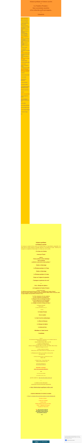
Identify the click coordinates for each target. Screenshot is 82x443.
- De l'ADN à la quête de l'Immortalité (24, 43)
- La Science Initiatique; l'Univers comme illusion (24, 34)
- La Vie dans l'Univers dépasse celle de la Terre (25, 27)
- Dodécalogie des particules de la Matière (25, 55)
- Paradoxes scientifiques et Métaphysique (24, 31)
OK (68, 441)
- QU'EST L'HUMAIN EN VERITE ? (24, 37)
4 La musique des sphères (24, 84)
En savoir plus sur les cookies (74, 441)
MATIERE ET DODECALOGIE (25, 52)
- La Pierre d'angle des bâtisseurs (25, 109)
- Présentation (23, 72)
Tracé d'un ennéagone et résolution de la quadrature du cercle (25, 100)
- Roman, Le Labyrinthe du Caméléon (24, 66)
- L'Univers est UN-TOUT (24, 25)
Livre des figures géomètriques (25, 105)
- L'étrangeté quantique (24, 60)
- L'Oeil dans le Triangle (24, 111)
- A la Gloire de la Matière (24, 21)
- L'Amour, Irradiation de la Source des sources (24, 24)
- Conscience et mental (24, 47)
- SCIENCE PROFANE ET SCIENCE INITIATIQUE (24, 18)
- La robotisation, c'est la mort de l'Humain (25, 51)
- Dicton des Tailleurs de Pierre (25, 107)
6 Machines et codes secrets (24, 89)
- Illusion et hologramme (24, 35)
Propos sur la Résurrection (24, 20)
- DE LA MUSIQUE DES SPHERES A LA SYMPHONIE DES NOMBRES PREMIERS (25, 70)
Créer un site (44, 441)
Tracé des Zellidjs (23, 103)
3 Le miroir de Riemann (24, 82)
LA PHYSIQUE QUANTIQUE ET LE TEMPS (25, 59)
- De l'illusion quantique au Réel (25, 62)
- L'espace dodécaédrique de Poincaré (25, 57)
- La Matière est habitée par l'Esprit (24, 29)
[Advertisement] (25, 138)
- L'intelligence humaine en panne (24, 45)
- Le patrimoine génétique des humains (25, 41)
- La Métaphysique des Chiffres (25, 67)
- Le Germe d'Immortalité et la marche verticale (25, 39)
